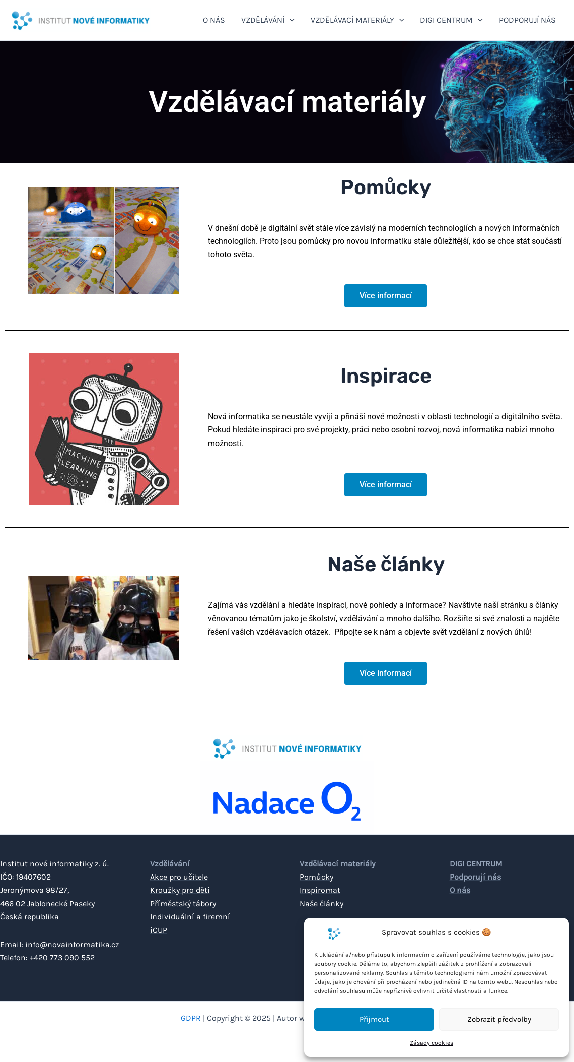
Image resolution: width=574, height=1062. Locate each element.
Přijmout (374, 1019)
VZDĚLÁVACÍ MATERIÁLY (357, 20)
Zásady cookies (431, 1042)
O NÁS (214, 20)
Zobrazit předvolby (499, 1019)
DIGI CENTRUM (451, 20)
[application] (289, 20)
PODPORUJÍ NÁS (527, 20)
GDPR (191, 1018)
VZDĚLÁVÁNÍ (268, 20)
